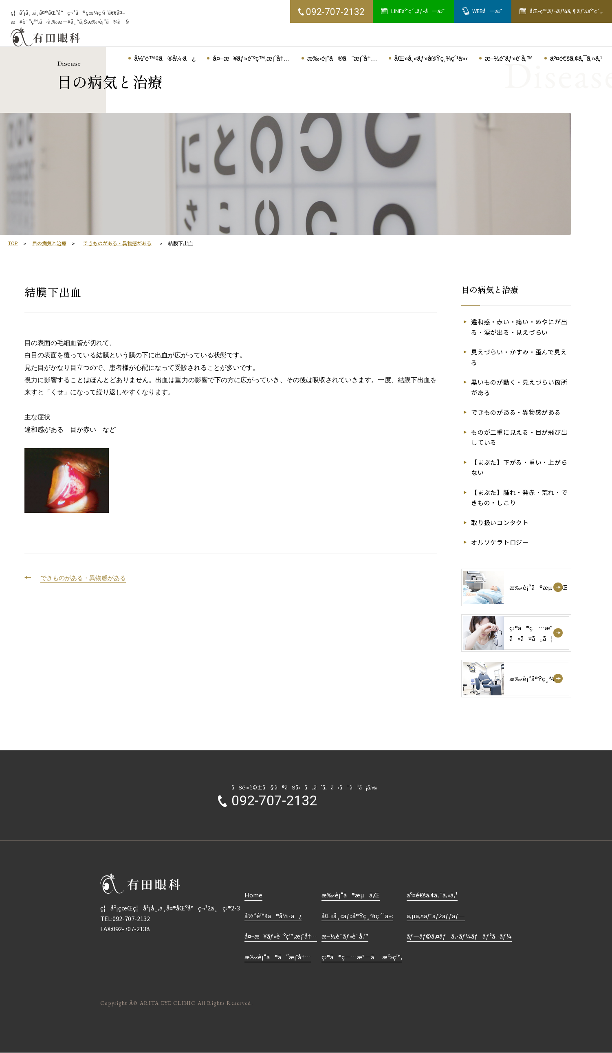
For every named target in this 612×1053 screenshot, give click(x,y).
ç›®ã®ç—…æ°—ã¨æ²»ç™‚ (361, 956)
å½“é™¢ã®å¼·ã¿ (273, 915)
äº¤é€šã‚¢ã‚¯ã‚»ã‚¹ (432, 894)
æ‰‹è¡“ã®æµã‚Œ (350, 894)
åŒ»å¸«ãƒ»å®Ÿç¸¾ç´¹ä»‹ (357, 915)
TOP (13, 243)
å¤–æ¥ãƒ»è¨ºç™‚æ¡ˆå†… (280, 936)
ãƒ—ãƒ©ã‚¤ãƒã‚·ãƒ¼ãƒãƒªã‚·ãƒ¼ (459, 936)
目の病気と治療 (49, 243)
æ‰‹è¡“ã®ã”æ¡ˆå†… (277, 956)
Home (253, 894)
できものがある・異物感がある (117, 243)
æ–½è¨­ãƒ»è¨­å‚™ (344, 936)
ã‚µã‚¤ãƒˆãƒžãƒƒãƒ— (436, 915)
